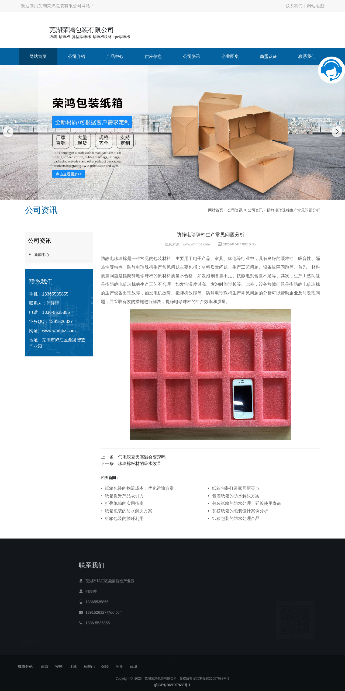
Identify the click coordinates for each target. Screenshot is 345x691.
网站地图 (315, 6)
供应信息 (153, 56)
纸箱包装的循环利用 (124, 518)
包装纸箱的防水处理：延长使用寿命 (246, 503)
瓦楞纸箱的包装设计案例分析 (240, 511)
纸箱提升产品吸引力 (124, 496)
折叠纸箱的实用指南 (124, 503)
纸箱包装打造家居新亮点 (236, 488)
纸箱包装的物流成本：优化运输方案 (139, 488)
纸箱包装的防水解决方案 (128, 511)
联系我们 (294, 6)
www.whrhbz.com (58, 330)
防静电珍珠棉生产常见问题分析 (293, 210)
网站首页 (38, 56)
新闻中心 (38, 254)
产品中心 (114, 56)
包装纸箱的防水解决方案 (236, 496)
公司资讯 (191, 56)
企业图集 (230, 56)
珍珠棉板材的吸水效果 (139, 463)
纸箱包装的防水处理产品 (236, 518)
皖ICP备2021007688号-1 (211, 686)
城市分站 (25, 666)
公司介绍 (76, 56)
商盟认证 (268, 56)
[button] (163, 194)
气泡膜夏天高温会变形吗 (141, 457)
